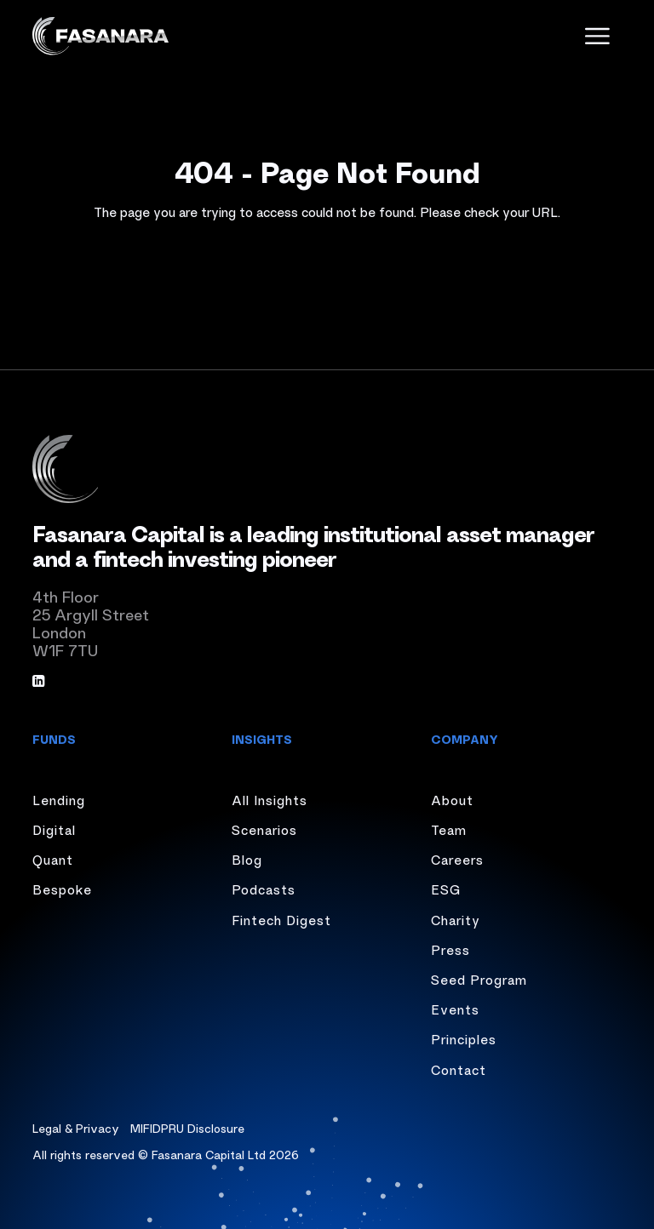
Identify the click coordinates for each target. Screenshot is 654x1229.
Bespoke (62, 888)
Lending (58, 799)
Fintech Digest (281, 919)
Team (449, 829)
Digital (54, 829)
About (452, 799)
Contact (458, 1069)
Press (450, 949)
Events (455, 1008)
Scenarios (264, 829)
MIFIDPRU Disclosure (187, 1127)
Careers (457, 858)
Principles (463, 1038)
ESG (446, 888)
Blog (247, 858)
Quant (52, 858)
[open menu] (597, 36)
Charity (455, 919)
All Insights (269, 799)
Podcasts (263, 888)
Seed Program (479, 978)
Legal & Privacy (75, 1127)
